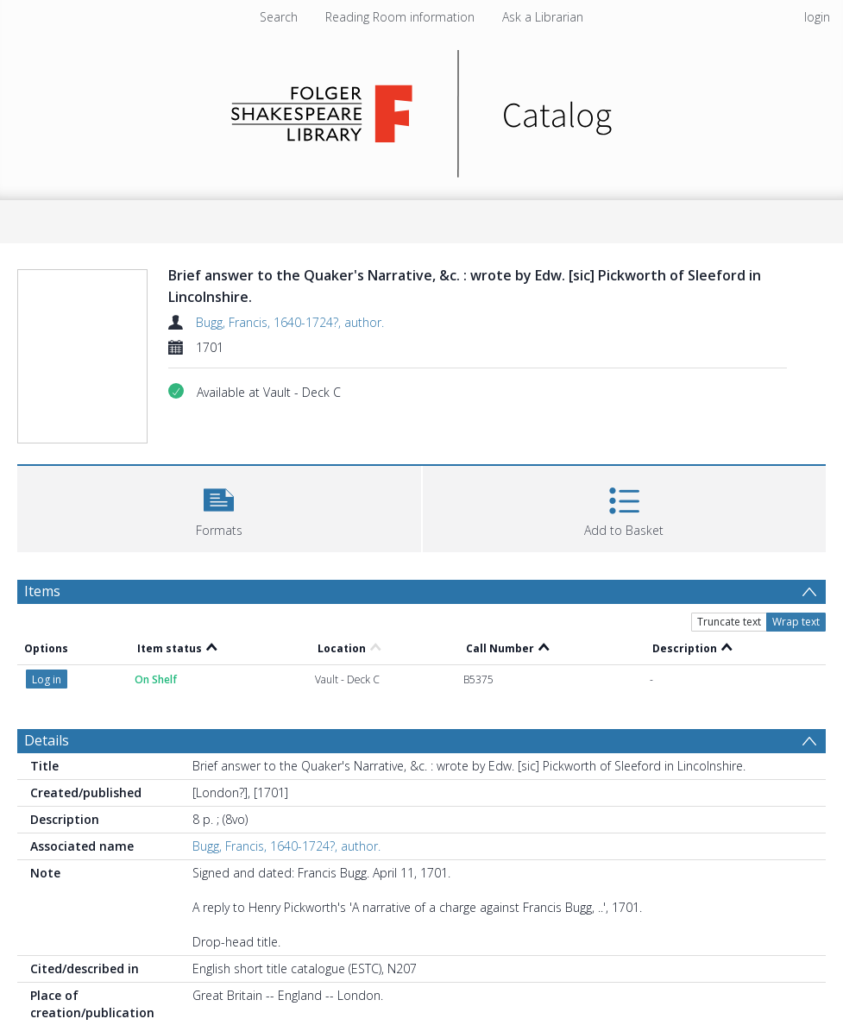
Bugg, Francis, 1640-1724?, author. (290, 322)
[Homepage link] (421, 109)
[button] (219, 507)
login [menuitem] (817, 17)
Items (42, 591)
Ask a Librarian (542, 17)
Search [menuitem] (279, 17)
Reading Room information (400, 17)
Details (46, 740)
